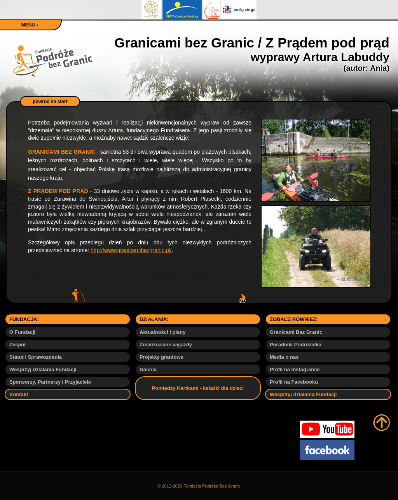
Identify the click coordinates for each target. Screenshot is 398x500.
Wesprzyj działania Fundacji (42, 369)
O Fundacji (22, 332)
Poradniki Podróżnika (295, 344)
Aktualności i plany (162, 332)
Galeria (148, 369)
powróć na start (50, 101)
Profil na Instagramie (295, 369)
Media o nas (284, 357)
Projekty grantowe (161, 357)
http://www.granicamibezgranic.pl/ (131, 250)
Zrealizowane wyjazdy (166, 344)
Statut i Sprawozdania (35, 357)
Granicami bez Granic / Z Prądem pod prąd (251, 53)
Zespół (17, 344)
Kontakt (18, 394)
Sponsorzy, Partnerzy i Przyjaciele (50, 382)
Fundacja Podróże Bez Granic (212, 486)
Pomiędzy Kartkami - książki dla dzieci (198, 388)
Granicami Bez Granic (296, 332)
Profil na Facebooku (294, 382)
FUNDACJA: (24, 319)
